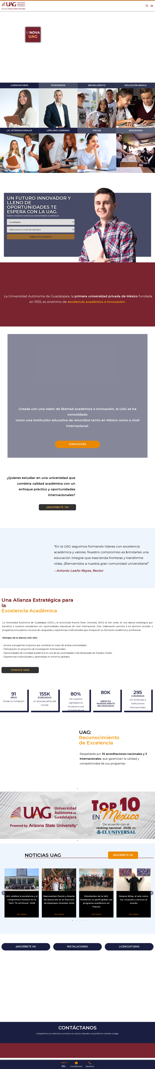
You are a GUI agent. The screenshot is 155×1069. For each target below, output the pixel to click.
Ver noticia (20, 914)
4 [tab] (85, 923)
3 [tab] (81, 923)
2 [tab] (76, 923)
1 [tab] (72, 923)
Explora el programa (40, 236)
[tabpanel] (77, 815)
